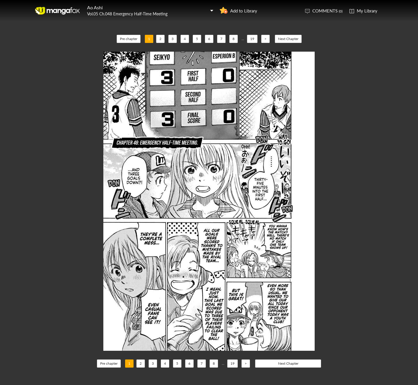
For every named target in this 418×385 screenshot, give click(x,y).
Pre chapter (128, 39)
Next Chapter (288, 39)
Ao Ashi (95, 7)
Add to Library (243, 10)
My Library (367, 10)
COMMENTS (327, 10)
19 (252, 39)
